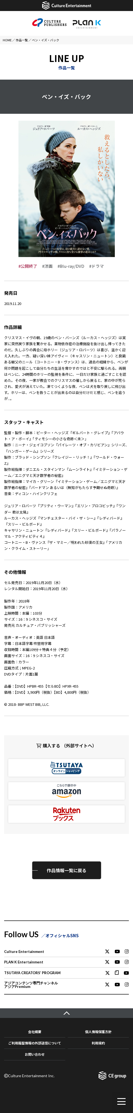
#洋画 (47, 266)
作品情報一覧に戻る (66, 870)
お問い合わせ (35, 1054)
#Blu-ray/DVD (71, 266)
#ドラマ (96, 266)
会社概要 (34, 1031)
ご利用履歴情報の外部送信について (34, 1043)
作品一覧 (22, 40)
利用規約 (98, 1043)
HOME (7, 40)
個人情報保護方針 (98, 1031)
